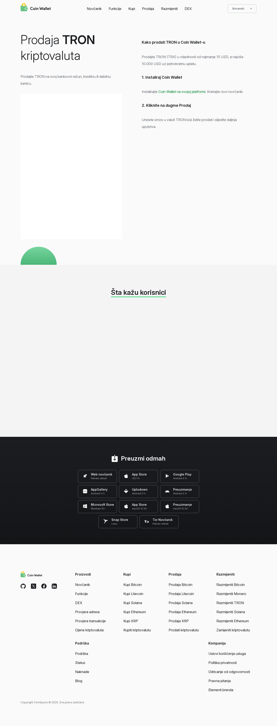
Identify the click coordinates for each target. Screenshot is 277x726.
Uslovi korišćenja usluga (227, 653)
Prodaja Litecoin (181, 594)
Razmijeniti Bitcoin (230, 584)
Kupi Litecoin (133, 594)
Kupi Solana (132, 603)
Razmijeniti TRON (230, 603)
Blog (78, 681)
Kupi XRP (130, 621)
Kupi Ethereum (134, 612)
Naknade (82, 672)
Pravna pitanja (219, 681)
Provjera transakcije (90, 621)
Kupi (131, 8)
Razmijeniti (169, 8)
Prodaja (148, 8)
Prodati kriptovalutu (184, 630)
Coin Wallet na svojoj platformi (181, 91)
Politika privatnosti (222, 663)
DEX (188, 8)
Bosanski (242, 9)
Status (80, 663)
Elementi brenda (220, 690)
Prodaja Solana (181, 603)
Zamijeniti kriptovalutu (233, 630)
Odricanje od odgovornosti (229, 672)
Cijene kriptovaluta (89, 630)
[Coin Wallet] (36, 8)
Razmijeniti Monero (231, 594)
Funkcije (115, 8)
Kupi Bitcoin (132, 584)
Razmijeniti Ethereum (232, 621)
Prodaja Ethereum (182, 612)
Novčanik (94, 8)
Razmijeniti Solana (230, 612)
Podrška (81, 653)
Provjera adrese (87, 612)
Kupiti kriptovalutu (137, 630)
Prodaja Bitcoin (180, 584)
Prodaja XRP (179, 621)
